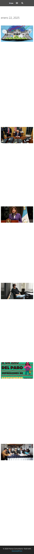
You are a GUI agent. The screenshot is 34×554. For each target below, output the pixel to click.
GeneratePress (17, 551)
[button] (17, 3)
